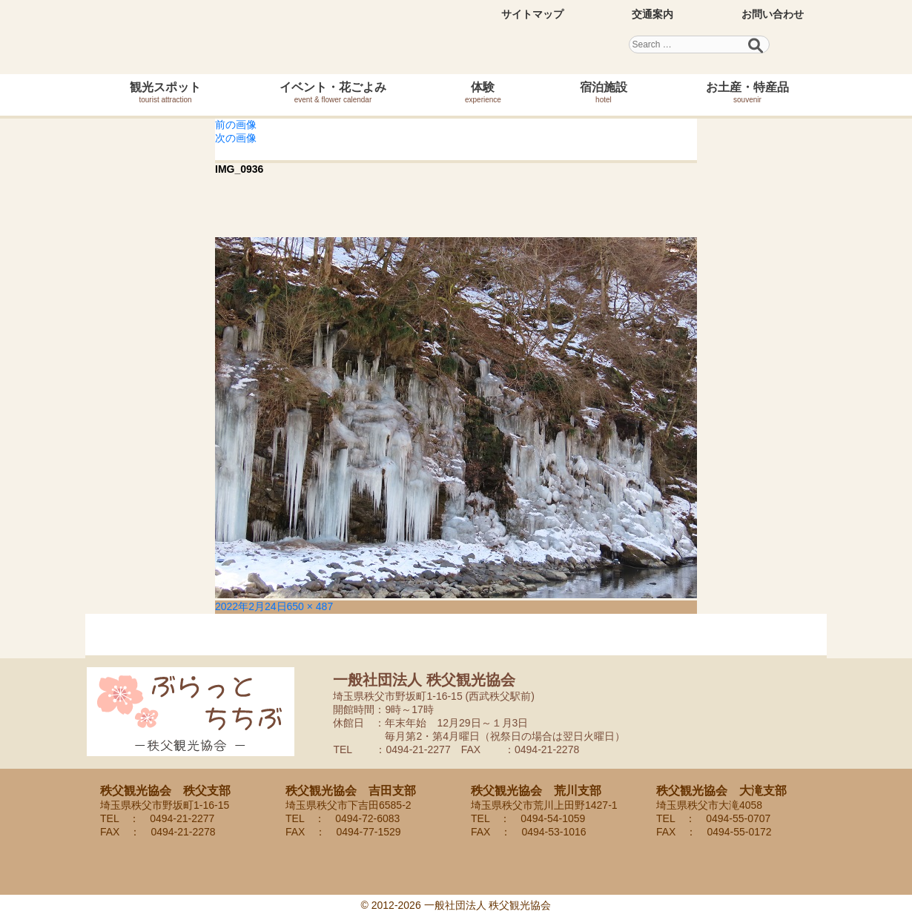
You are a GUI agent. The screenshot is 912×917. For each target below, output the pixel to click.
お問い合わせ (772, 14)
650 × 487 (310, 606)
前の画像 (236, 124)
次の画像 (236, 138)
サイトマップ (532, 14)
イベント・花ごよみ (333, 92)
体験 (483, 92)
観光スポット (165, 92)
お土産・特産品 (747, 92)
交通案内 (652, 14)
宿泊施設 (603, 92)
